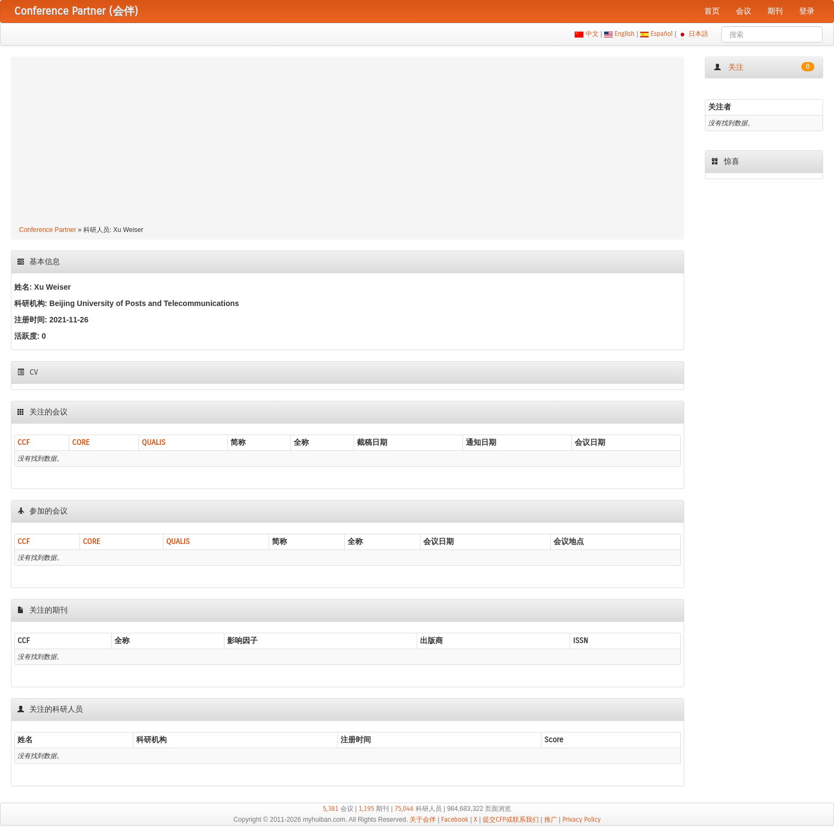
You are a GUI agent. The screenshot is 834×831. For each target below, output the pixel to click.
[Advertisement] (347, 142)
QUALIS (153, 442)
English (625, 34)
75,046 (403, 808)
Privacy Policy (581, 819)
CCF (23, 442)
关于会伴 (423, 819)
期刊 (775, 11)
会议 (743, 11)
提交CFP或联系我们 (511, 819)
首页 (712, 11)
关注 (764, 67)
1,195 (366, 808)
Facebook (454, 819)
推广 (550, 819)
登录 (806, 11)
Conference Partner (47, 230)
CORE (80, 442)
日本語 (698, 34)
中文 (591, 34)
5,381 (331, 808)
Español (661, 34)
